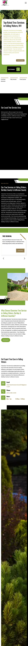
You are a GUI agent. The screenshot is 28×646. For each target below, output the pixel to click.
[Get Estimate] (18, 69)
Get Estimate (20, 60)
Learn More (20, 250)
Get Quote (5, 340)
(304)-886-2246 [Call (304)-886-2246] (11, 393)
